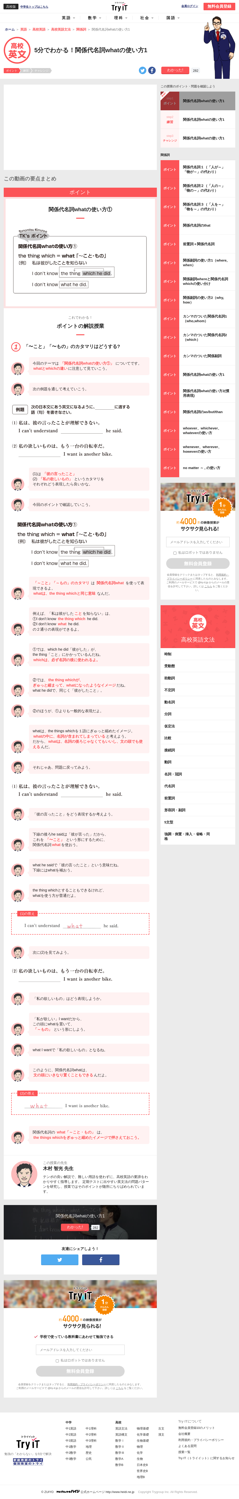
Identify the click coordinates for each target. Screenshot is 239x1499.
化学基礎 (143, 1434)
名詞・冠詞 (173, 774)
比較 (167, 738)
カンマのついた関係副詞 (202, 356)
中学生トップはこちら (34, 6)
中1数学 (71, 1446)
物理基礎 (143, 1428)
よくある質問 (187, 1446)
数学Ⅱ (119, 1446)
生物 (140, 1459)
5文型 (168, 822)
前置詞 (169, 798)
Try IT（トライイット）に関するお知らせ (206, 1458)
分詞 (167, 714)
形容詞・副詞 (174, 810)
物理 (140, 1446)
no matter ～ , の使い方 (201, 468)
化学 (140, 1452)
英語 (66, 18)
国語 (171, 18)
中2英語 (71, 1434)
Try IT (119, 6)
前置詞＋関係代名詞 (198, 244)
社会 (145, 18)
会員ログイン (189, 6)
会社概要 (184, 1434)
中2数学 (71, 1452)
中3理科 (91, 1440)
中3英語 (71, 1440)
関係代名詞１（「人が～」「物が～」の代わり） (204, 169)
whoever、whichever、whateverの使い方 (202, 430)
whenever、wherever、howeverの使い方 (202, 449)
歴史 (89, 1452)
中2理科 (91, 1434)
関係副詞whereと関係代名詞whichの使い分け (205, 281)
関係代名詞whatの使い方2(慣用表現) (206, 393)
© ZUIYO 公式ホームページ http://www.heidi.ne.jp (87, 1492)
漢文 (161, 1434)
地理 (89, 1446)
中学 (69, 1422)
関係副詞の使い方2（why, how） (203, 300)
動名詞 (169, 702)
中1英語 (71, 1428)
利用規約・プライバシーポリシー (86, 1384)
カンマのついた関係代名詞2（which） (205, 337)
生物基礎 (143, 1440)
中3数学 (71, 1459)
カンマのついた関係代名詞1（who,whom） (205, 318)
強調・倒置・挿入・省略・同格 (187, 836)
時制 (167, 654)
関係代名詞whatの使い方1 (204, 101)
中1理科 (91, 1428)
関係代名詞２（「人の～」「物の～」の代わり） (204, 188)
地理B (141, 1477)
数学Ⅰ (119, 1440)
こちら (119, 1388)
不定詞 (169, 690)
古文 (161, 1428)
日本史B (142, 1465)
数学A (119, 1459)
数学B (119, 1465)
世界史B (142, 1471)
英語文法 (121, 1428)
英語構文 (121, 1434)
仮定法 (169, 726)
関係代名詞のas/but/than (203, 412)
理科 (118, 18)
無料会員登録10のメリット (196, 1428)
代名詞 (169, 786)
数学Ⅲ (119, 1452)
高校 (118, 1422)
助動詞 (169, 678)
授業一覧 (184, 1452)
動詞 (167, 762)
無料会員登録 (219, 6)
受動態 (169, 666)
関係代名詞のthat (197, 225)
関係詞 (165, 155)
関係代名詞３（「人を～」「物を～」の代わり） (204, 206)
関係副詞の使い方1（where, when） (205, 262)
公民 (89, 1459)
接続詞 (169, 750)
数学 (92, 18)
